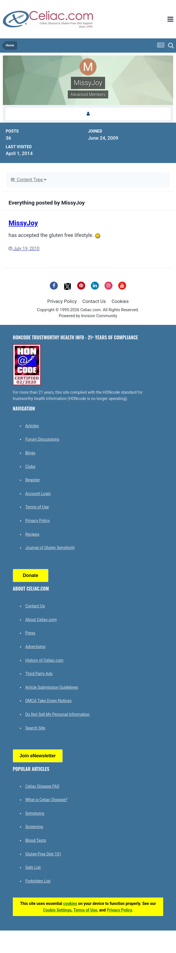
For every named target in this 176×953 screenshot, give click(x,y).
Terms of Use (37, 507)
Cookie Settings (57, 910)
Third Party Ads (39, 673)
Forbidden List (38, 881)
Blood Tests (35, 840)
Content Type (28, 179)
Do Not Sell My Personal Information (57, 714)
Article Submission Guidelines (51, 687)
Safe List (33, 867)
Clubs (30, 466)
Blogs (30, 453)
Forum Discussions (42, 439)
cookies (70, 903)
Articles (32, 426)
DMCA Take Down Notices (48, 700)
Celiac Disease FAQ (42, 786)
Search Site (35, 728)
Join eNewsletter (38, 755)
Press (30, 633)
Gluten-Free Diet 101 (43, 854)
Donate (30, 575)
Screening (34, 826)
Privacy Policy (62, 301)
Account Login (38, 493)
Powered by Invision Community (88, 315)
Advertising (35, 646)
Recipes (32, 534)
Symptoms (34, 813)
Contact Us (94, 301)
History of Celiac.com (44, 660)
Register (32, 480)
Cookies (120, 301)
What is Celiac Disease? (46, 799)
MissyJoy (23, 223)
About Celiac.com (41, 619)
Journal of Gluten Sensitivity (50, 547)
